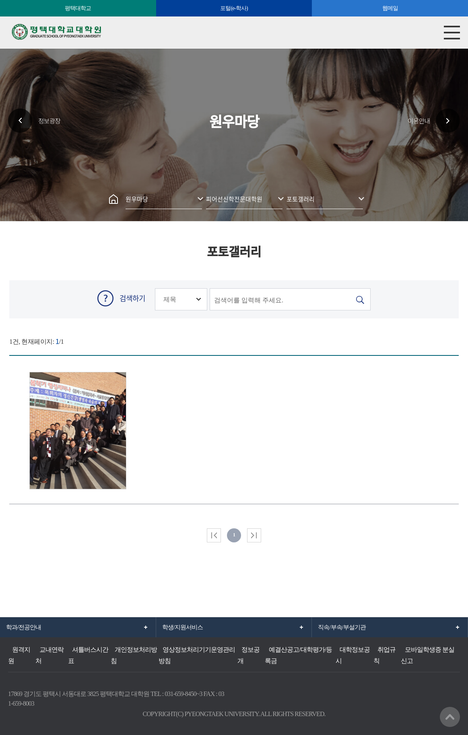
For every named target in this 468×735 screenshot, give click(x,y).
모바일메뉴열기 (452, 32)
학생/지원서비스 (182, 627)
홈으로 (113, 199)
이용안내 (419, 120)
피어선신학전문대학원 (234, 199)
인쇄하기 (224, 171)
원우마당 (137, 199)
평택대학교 (78, 8)
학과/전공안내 (23, 627)
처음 (214, 535)
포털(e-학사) (233, 8)
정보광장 (49, 120)
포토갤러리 (301, 199)
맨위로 (450, 717)
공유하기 (244, 171)
